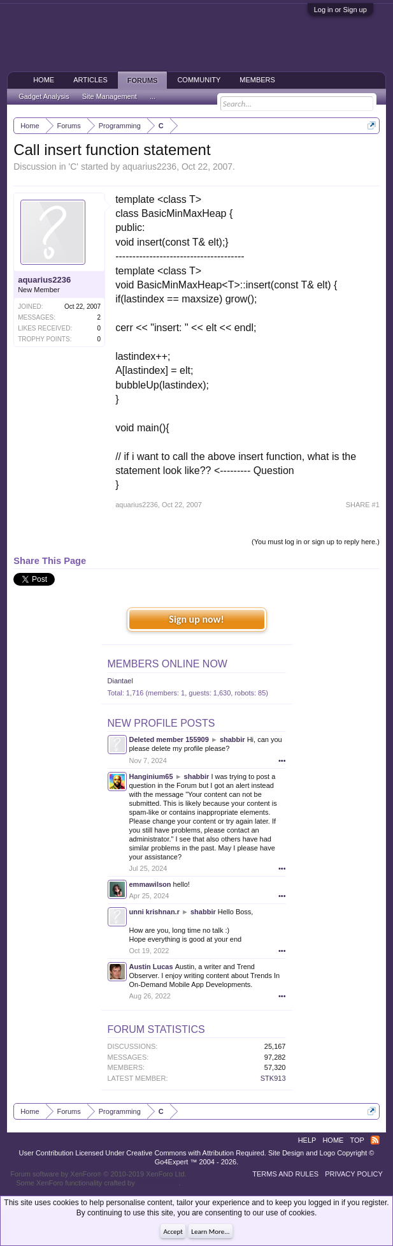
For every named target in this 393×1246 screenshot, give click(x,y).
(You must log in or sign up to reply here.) (316, 541)
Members (257, 80)
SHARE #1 (363, 504)
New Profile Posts (161, 723)
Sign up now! (196, 619)
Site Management (109, 96)
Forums (142, 80)
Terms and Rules (285, 1174)
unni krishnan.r (154, 912)
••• (282, 760)
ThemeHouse (158, 1183)
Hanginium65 (151, 776)
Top (357, 1140)
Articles (90, 80)
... (152, 96)
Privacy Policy (354, 1174)
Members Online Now (167, 663)
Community (198, 80)
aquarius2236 (149, 166)
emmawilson (150, 884)
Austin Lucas (151, 966)
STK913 (273, 1078)
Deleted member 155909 (169, 739)
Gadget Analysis (43, 96)
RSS (375, 1140)
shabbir (232, 739)
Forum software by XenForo (98, 1174)
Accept (173, 1231)
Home (43, 80)
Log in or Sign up (340, 9)
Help (307, 1140)
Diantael (120, 681)
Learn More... (210, 1231)
